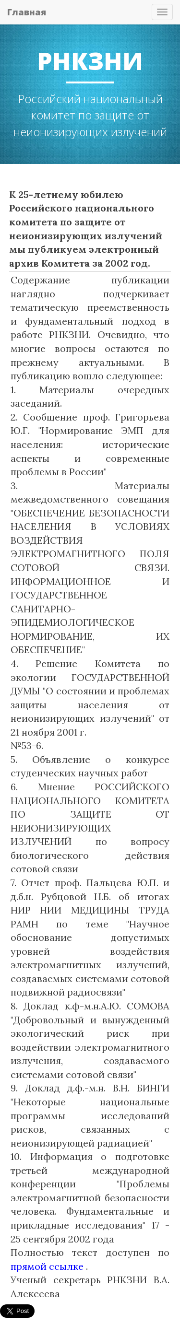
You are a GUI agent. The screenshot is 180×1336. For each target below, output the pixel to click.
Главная (26, 12)
